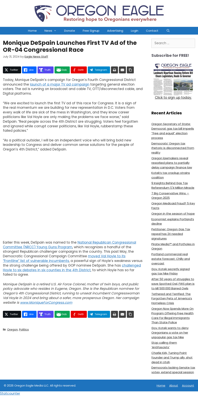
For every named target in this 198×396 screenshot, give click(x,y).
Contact (152, 31)
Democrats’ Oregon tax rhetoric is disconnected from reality (172, 148)
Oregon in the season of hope (173, 214)
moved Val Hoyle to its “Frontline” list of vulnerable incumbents (64, 258)
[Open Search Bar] (168, 31)
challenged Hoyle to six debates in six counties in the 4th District (72, 267)
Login (134, 31)
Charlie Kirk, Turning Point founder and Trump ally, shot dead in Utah (172, 357)
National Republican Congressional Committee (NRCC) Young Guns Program (69, 244)
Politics (24, 329)
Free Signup (91, 31)
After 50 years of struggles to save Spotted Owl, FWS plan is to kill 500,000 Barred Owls (173, 283)
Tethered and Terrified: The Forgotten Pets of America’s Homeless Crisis (171, 298)
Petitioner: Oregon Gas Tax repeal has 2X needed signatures (170, 233)
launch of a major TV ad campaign (59, 84)
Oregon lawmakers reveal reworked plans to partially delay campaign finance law (171, 162)
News (52, 31)
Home (32, 31)
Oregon (12, 329)
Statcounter (10, 393)
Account (188, 385)
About (173, 385)
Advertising (115, 31)
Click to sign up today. (173, 97)
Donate (69, 31)
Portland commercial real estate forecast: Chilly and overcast (170, 258)
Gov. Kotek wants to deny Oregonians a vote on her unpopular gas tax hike (170, 332)
